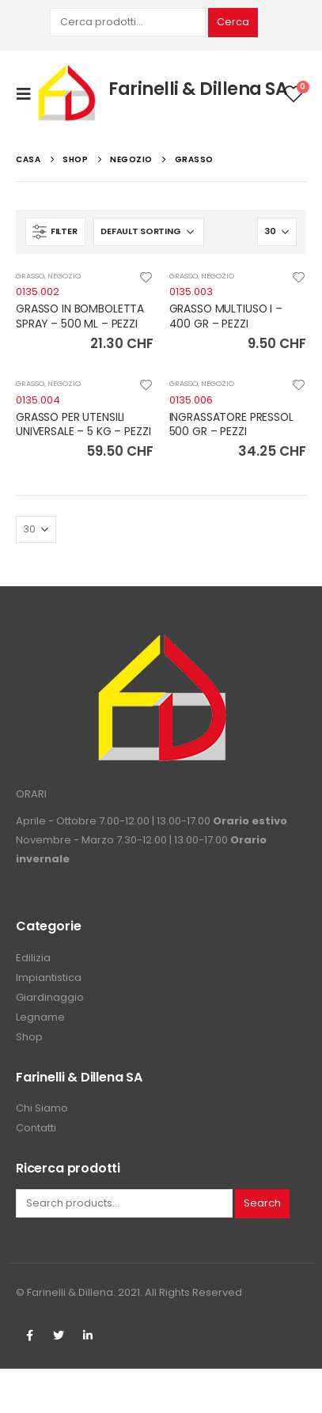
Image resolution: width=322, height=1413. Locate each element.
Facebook (29, 1335)
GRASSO (30, 276)
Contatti (36, 1127)
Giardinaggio (50, 997)
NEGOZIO (64, 276)
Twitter (58, 1335)
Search (262, 1202)
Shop (29, 1036)
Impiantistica (48, 977)
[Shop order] (148, 232)
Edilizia (33, 957)
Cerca (233, 21)
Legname (40, 1017)
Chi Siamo (42, 1108)
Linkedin (88, 1335)
